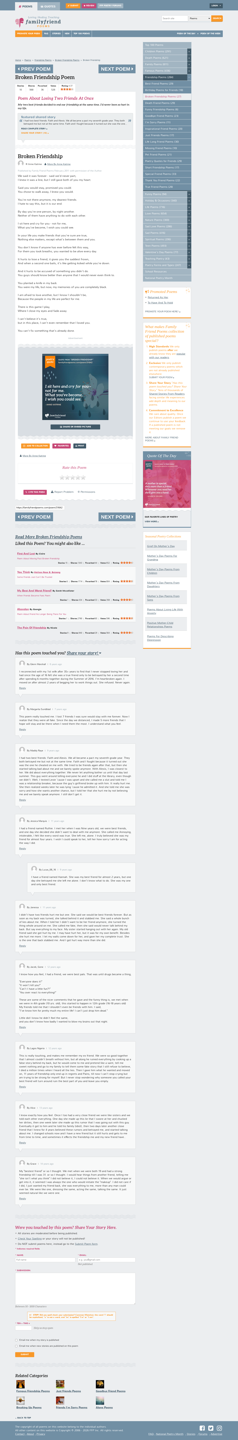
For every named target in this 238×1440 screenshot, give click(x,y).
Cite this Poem (35, 492)
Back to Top (24, 1418)
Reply (22, 688)
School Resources (156, 271)
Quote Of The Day (161, 456)
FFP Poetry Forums (110, 6)
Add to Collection (35, 446)
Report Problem (62, 492)
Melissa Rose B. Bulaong (47, 572)
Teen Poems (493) (156, 246)
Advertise (216, 1434)
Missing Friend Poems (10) (161, 148)
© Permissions (86, 492)
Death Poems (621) (156, 58)
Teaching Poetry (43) (157, 259)
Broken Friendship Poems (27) (163, 96)
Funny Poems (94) (156, 194)
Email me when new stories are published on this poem (48, 1346)
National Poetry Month (159, 278)
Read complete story (33, 129)
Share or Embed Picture (75, 427)
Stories (56, 34)
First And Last (26, 553)
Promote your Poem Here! (162, 311)
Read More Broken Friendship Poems (48, 537)
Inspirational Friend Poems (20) (163, 129)
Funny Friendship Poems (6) (161, 109)
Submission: (24, 1271)
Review (89, 6)
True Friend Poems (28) (159, 187)
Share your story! (84, 653)
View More (151, 522)
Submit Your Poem (160, 377)
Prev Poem (34, 69)
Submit (73, 6)
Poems (25, 6)
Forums (202, 1434)
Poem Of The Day (186, 34)
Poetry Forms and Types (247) (163, 265)
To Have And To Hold (160, 303)
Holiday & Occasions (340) (161, 200)
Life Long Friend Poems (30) (162, 142)
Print (79, 446)
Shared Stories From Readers (167, 394)
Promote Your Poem (28, 34)
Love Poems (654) (156, 213)
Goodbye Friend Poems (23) (161, 116)
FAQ (46, 34)
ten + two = (23, 1324)
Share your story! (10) (34, 133)
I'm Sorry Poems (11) (158, 122)
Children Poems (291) (158, 51)
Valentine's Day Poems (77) (161, 252)
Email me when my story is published (39, 1340)
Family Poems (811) (156, 64)
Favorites (61, 446)
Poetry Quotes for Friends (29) (163, 161)
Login (216, 6)
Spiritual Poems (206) (158, 239)
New (67, 34)
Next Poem (117, 69)
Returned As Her (158, 297)
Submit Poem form (86, 1244)
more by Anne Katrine (57, 164)
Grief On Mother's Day (161, 546)
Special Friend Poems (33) (160, 174)
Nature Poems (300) (157, 220)
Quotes (48, 6)
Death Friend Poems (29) (160, 103)
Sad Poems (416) (155, 233)
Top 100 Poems (82, 34)
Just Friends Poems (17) (159, 135)
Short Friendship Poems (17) (162, 167)
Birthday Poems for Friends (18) (164, 90)
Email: (83, 1255)
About (30, 1434)
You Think (23, 572)
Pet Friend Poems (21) (158, 155)
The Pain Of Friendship (31, 627)
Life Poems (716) (155, 207)
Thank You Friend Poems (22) (162, 180)
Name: (20, 1255)
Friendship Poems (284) (159, 77)
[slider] (67, 89)
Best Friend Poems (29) (159, 84)
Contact (20, 1434)
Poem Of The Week (210, 34)
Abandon (23, 609)
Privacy (41, 1434)
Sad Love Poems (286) (158, 226)
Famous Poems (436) (157, 71)
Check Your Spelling (30, 1239)
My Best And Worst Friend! (34, 590)
